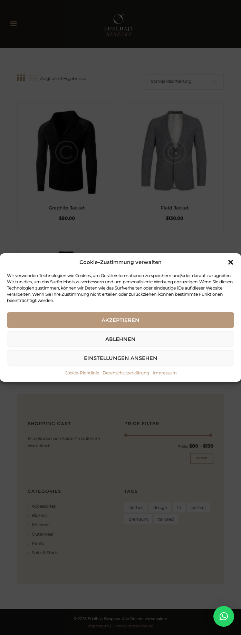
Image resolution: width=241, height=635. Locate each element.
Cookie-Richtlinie (82, 372)
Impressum (165, 372)
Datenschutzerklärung (126, 372)
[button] (230, 262)
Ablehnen (120, 339)
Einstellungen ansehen (120, 358)
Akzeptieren (120, 320)
